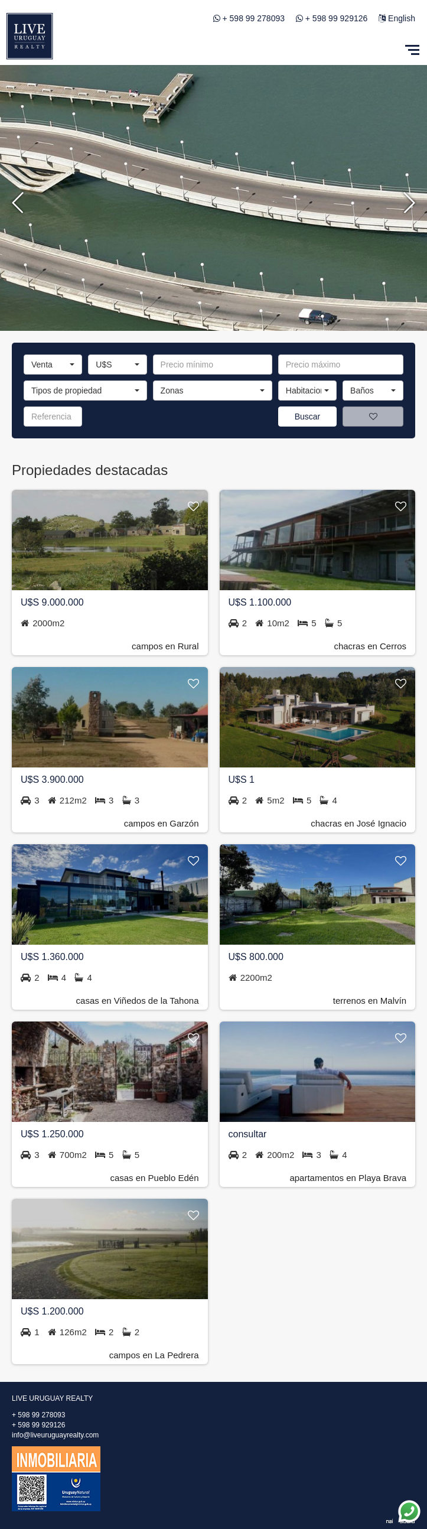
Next (409, 201)
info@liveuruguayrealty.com (55, 1435)
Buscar (308, 416)
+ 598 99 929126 (336, 18)
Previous (18, 201)
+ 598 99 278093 (254, 18)
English (397, 18)
